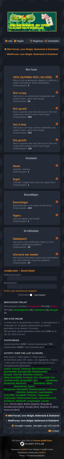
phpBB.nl (42, 453)
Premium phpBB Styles (42, 441)
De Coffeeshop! (31, 231)
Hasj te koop (19, 124)
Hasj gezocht (19, 140)
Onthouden (25, 295)
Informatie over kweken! (25, 254)
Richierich (50, 347)
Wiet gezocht (20, 108)
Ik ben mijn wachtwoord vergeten (20, 291)
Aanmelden (11, 271)
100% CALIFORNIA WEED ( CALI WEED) (32, 77)
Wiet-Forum (31, 69)
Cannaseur (39, 310)
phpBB (23, 449)
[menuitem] (8, 41)
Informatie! (31, 158)
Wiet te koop (19, 93)
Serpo (54, 306)
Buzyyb (54, 310)
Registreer (28, 271)
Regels (16, 179)
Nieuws (16, 166)
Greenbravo (34, 306)
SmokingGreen (21, 310)
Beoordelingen (31, 194)
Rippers (17, 215)
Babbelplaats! (20, 239)
